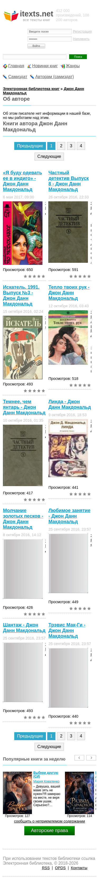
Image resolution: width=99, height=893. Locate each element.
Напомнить (81, 39)
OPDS (60, 868)
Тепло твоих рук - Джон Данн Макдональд (68, 293)
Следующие (49, 156)
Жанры (73, 66)
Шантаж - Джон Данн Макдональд (24, 627)
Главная (16, 66)
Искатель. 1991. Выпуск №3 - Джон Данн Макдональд (21, 295)
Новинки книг (45, 66)
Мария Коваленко (46, 781)
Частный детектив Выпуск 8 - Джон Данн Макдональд (68, 181)
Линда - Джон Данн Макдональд (69, 404)
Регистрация (82, 31)
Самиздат (17, 76)
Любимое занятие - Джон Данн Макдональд (69, 516)
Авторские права (49, 830)
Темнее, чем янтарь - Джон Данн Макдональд (24, 407)
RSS (46, 868)
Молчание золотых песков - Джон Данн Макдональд (23, 519)
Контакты (79, 868)
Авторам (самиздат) (54, 76)
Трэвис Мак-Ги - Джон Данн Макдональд (66, 630)
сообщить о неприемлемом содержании (49, 821)
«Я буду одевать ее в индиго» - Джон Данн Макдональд (22, 181)
